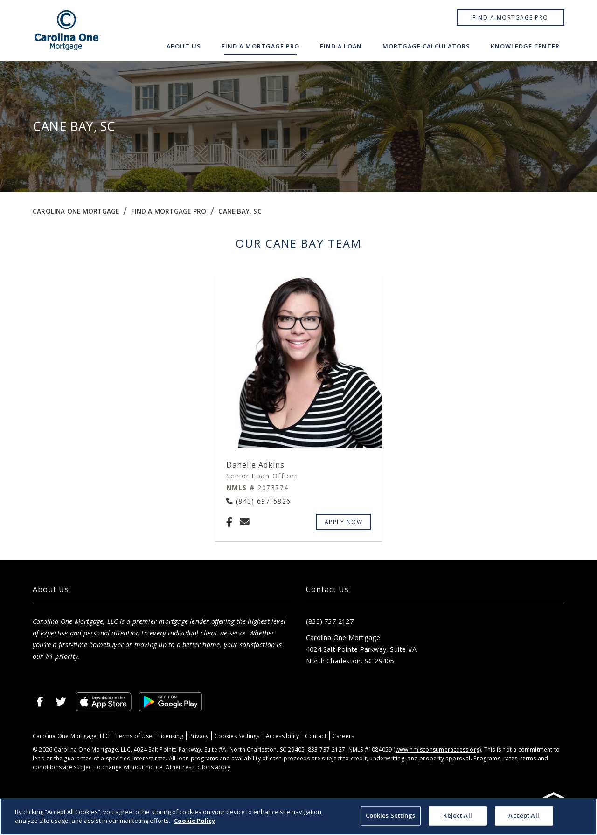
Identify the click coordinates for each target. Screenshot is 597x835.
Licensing (170, 736)
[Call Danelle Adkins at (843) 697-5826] (258, 501)
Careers (343, 736)
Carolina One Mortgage (76, 211)
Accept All (523, 815)
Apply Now (344, 522)
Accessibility (282, 736)
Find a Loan (341, 46)
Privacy (198, 736)
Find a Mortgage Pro (510, 17)
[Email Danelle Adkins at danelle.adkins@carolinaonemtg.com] (245, 521)
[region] (298, 816)
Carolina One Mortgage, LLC (71, 736)
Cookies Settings (237, 736)
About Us (184, 46)
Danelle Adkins (255, 465)
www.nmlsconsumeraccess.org (437, 749)
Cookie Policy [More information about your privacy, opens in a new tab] (194, 820)
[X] (60, 701)
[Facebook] (229, 521)
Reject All (457, 815)
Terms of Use (133, 736)
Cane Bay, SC (240, 211)
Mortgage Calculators (426, 46)
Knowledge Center (525, 46)
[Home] (67, 30)
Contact (315, 736)
